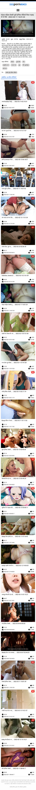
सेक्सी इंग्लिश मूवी (13, 787)
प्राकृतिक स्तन (6, 65)
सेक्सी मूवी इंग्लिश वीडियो (11, 72)
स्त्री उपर (5, 68)
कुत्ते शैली (18, 61)
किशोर (12, 61)
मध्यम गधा (13, 65)
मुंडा (19, 65)
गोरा (24, 61)
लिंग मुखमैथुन (26, 65)
